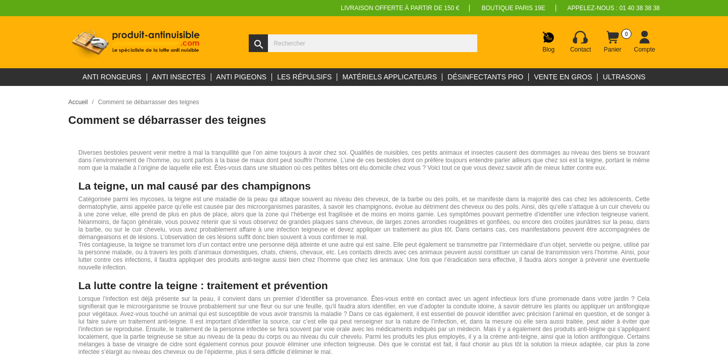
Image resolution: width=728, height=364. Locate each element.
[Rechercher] (363, 43)
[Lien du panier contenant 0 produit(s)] (613, 42)
